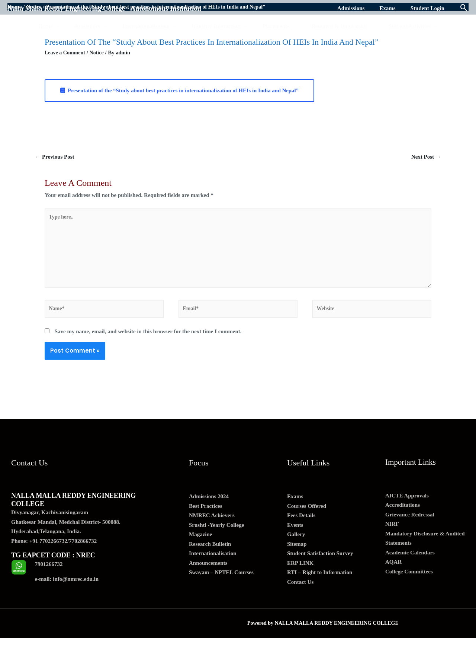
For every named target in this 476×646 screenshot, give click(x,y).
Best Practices (205, 513)
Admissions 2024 (209, 504)
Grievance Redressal (409, 522)
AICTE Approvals (407, 503)
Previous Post (56, 157)
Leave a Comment (66, 52)
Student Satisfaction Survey (320, 561)
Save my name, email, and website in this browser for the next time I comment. (148, 339)
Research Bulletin (210, 551)
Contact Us (300, 589)
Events (295, 532)
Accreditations (402, 513)
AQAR (393, 570)
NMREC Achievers (212, 523)
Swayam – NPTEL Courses (221, 580)
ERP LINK (300, 570)
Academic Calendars (410, 560)
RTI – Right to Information (319, 580)
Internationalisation (213, 561)
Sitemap (297, 551)
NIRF (392, 532)
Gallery (296, 542)
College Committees (409, 579)
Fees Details (301, 523)
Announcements (208, 570)
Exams (295, 504)
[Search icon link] (464, 8)
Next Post (424, 157)
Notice (99, 52)
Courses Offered (306, 513)
